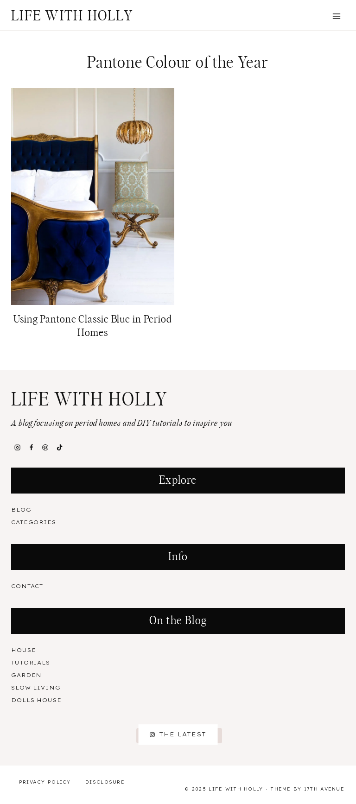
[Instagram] (17, 448)
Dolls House (36, 700)
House (23, 650)
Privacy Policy (45, 782)
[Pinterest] (45, 448)
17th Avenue (324, 788)
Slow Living (36, 687)
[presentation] (92, 196)
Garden (26, 675)
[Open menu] (336, 16)
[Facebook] (31, 448)
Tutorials (30, 662)
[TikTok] (59, 448)
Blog (21, 509)
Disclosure (105, 782)
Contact (27, 586)
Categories (33, 522)
